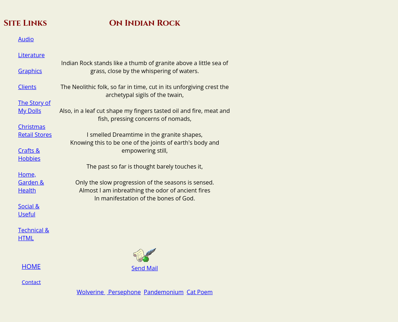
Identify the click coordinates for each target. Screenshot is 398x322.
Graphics (30, 71)
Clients (27, 87)
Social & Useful (28, 210)
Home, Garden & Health (31, 182)
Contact (31, 281)
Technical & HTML (33, 234)
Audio (26, 39)
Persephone (124, 292)
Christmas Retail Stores (35, 131)
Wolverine (91, 292)
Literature (31, 55)
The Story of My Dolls (34, 107)
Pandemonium (164, 292)
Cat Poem (200, 292)
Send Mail (144, 268)
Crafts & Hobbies (29, 154)
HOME (31, 266)
